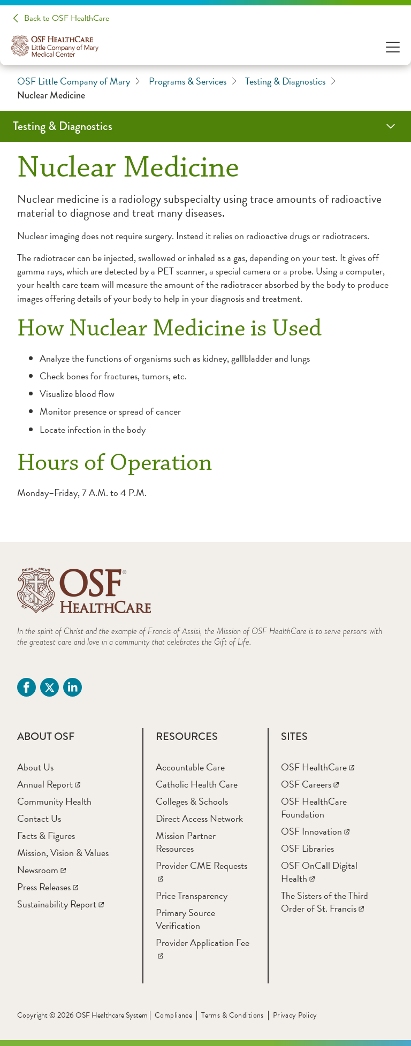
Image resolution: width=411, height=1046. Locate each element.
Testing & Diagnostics (290, 81)
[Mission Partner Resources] (186, 842)
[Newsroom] (41, 869)
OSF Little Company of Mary (78, 81)
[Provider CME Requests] (201, 871)
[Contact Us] (39, 818)
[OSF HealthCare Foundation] (314, 807)
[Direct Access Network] (199, 818)
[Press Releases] (47, 887)
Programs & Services (193, 81)
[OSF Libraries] (307, 848)
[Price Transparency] (191, 895)
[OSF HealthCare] (317, 767)
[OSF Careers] (310, 784)
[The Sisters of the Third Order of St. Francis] (324, 901)
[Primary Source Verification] (185, 919)
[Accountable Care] (190, 767)
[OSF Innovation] (315, 831)
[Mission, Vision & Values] (63, 852)
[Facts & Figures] (46, 835)
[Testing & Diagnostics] (205, 126)
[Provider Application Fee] (202, 949)
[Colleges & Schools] (192, 801)
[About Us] (35, 767)
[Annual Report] (48, 784)
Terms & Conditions (232, 1015)
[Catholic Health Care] (197, 784)
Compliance (173, 1015)
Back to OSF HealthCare (66, 18)
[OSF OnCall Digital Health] (319, 871)
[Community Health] (54, 801)
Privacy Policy (295, 1015)
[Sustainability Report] (60, 904)
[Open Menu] (393, 46)
